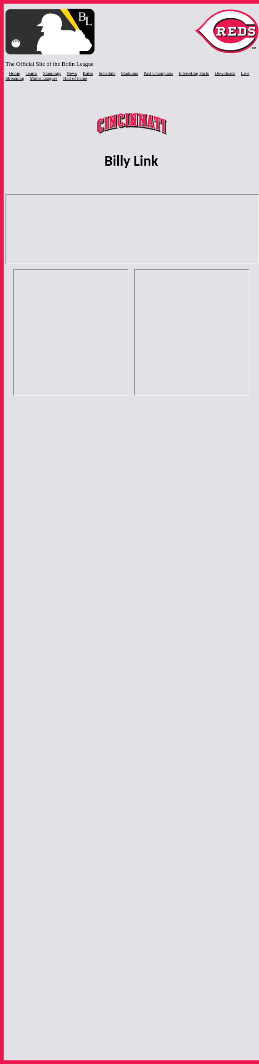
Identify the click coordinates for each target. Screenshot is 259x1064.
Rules (88, 73)
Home (14, 73)
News (72, 73)
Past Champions (158, 73)
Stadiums (129, 73)
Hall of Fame (75, 78)
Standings (52, 73)
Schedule (107, 73)
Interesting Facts (194, 73)
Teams (31, 73)
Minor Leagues (44, 78)
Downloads (224, 73)
